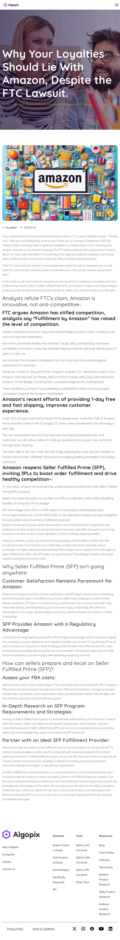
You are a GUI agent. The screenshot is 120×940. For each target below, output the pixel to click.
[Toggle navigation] (116, 5)
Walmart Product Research (104, 909)
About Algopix (10, 847)
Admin (13, 227)
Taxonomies (106, 867)
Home (5, 104)
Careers (6, 861)
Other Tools (82, 882)
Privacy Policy (15, 928)
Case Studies (106, 852)
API (54, 889)
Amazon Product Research (104, 879)
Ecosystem (8, 854)
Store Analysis (61, 869)
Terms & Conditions (43, 928)
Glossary (104, 859)
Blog (102, 845)
